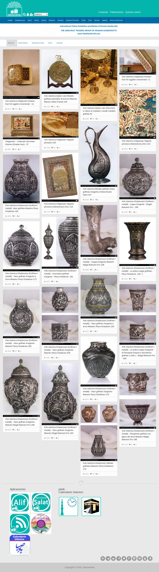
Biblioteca (52, 20)
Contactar (103, 12)
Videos (30, 20)
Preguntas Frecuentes (72, 20)
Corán (90, 20)
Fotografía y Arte (20, 20)
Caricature (60, 43)
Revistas (97, 20)
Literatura (60, 20)
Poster (51, 43)
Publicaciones (116, 12)
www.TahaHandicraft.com (88, 34)
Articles (36, 20)
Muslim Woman (24, 43)
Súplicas (104, 20)
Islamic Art (12, 43)
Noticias (43, 20)
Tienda (84, 20)
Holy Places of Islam (39, 43)
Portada (10, 20)
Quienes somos (133, 12)
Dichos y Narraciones (116, 20)
